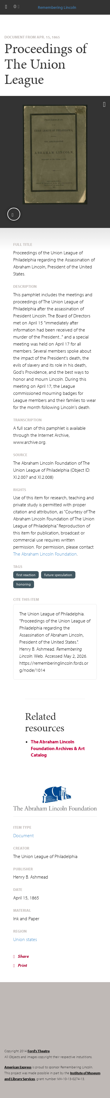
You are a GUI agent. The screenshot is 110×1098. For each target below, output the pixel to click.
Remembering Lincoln (41, 1020)
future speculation (58, 575)
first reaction (25, 575)
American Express (17, 1067)
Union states (25, 939)
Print (20, 965)
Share (21, 956)
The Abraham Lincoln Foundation (45, 554)
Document (23, 835)
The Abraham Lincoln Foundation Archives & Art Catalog (58, 748)
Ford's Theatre (39, 1051)
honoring (23, 584)
